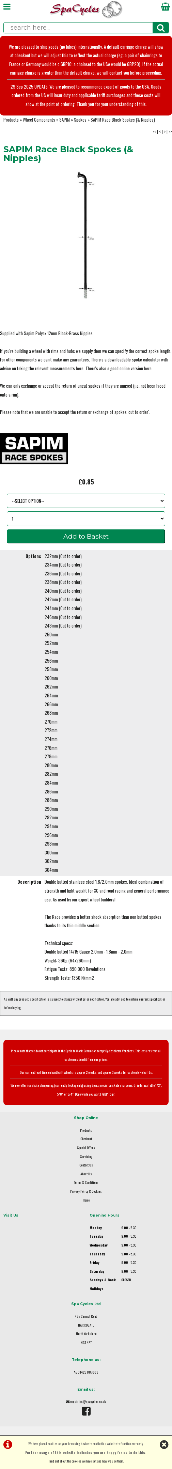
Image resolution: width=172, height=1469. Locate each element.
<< (154, 131)
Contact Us (86, 1165)
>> (170, 131)
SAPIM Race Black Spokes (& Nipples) (123, 120)
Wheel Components (39, 120)
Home (86, 1200)
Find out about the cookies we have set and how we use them (86, 1461)
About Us (86, 1173)
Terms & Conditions (86, 1182)
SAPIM (64, 120)
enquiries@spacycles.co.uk (88, 1401)
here (79, 368)
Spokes (80, 120)
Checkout (86, 1138)
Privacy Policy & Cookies (86, 1191)
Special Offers (86, 1147)
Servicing (86, 1156)
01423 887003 (88, 1372)
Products (11, 120)
